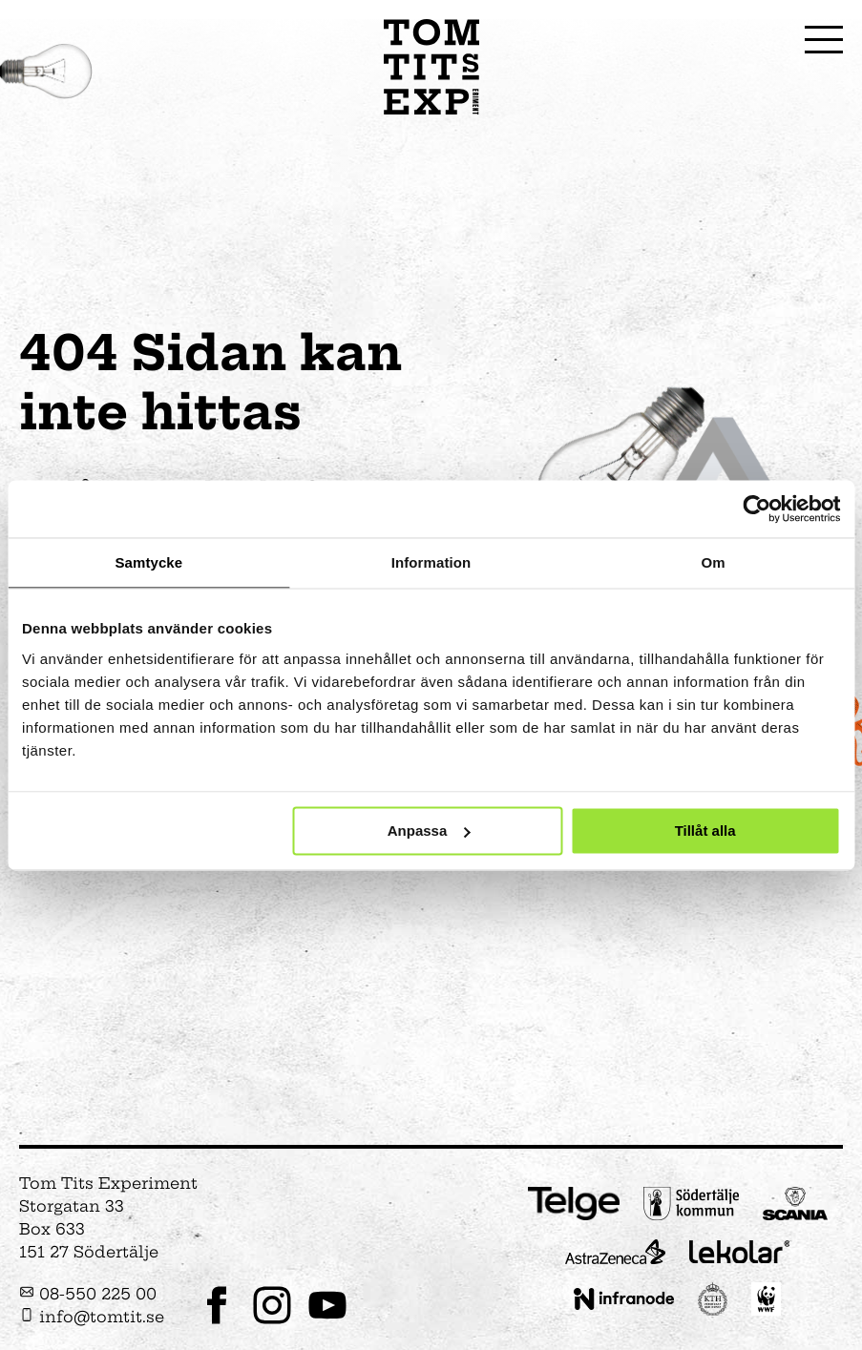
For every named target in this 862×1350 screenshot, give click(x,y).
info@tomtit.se (91, 1316)
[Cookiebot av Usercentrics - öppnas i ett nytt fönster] (756, 508)
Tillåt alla (705, 830)
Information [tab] (431, 562)
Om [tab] (713, 562)
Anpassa (429, 830)
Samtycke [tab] (148, 562)
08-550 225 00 (88, 1293)
